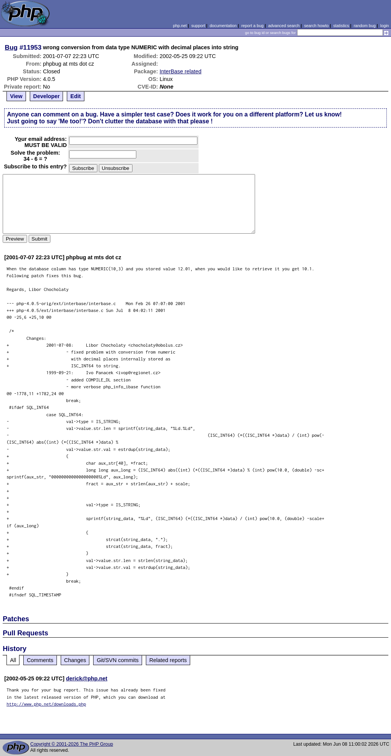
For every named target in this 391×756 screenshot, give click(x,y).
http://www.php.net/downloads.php (46, 703)
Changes (75, 660)
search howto (316, 25)
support (198, 25)
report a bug (252, 25)
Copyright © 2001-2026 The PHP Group (71, 744)
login (384, 25)
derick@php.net (86, 678)
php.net (180, 25)
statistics (341, 25)
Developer (46, 96)
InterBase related (181, 71)
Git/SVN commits (118, 660)
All (13, 660)
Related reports (168, 660)
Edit (75, 96)
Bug (11, 47)
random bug (365, 25)
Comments (40, 660)
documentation (223, 25)
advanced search (283, 25)
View (16, 96)
